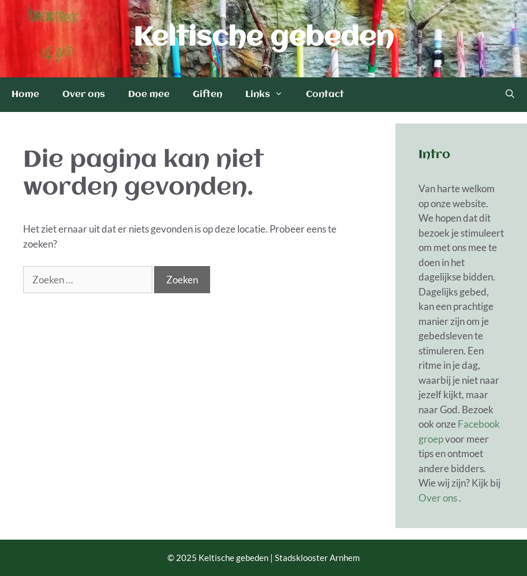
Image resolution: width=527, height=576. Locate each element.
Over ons (83, 94)
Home (25, 94)
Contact (325, 94)
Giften (207, 94)
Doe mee (149, 94)
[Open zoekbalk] (510, 94)
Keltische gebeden (263, 38)
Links (269, 94)
